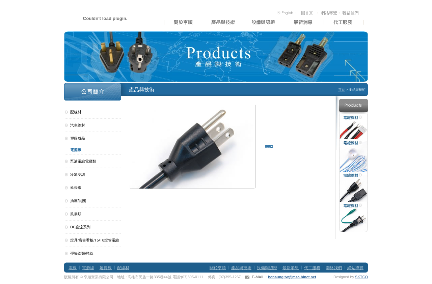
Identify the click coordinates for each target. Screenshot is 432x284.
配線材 (75, 112)
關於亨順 (218, 267)
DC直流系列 (80, 227)
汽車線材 (77, 125)
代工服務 (312, 267)
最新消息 (290, 267)
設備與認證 (267, 267)
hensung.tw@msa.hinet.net (292, 277)
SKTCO (361, 277)
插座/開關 (78, 201)
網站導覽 (355, 267)
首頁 (341, 89)
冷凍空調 (77, 174)
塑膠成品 (77, 138)
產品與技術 (241, 267)
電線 (73, 267)
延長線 (75, 188)
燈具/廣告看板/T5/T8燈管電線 (94, 240)
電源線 (75, 150)
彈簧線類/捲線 (81, 253)
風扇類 (75, 214)
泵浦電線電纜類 (83, 161)
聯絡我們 (334, 267)
